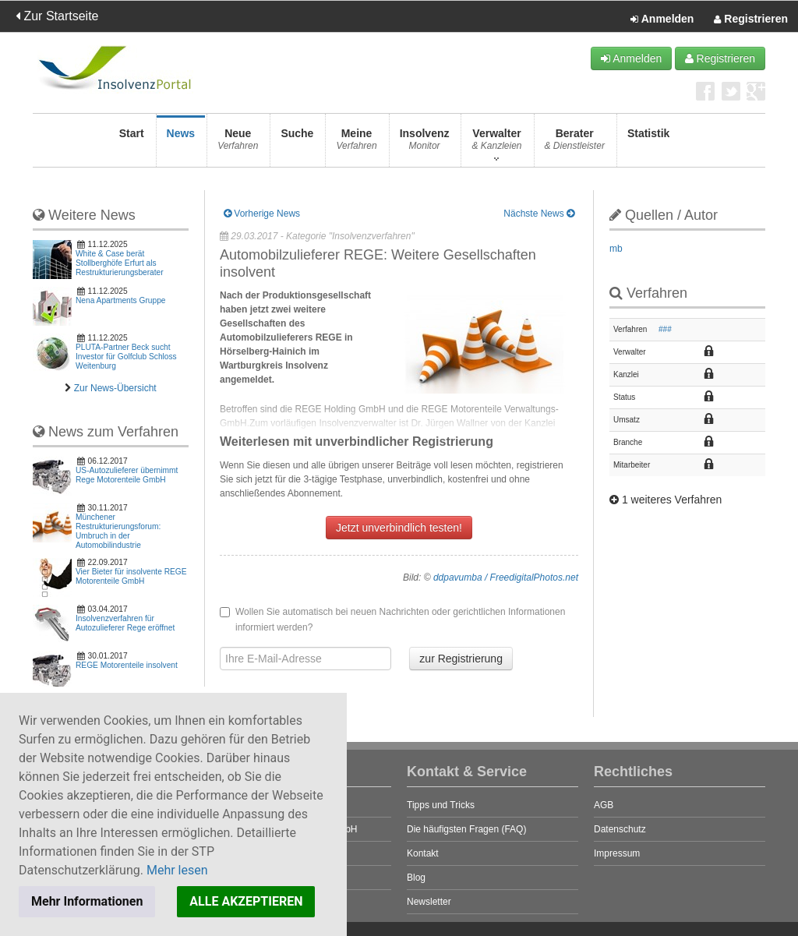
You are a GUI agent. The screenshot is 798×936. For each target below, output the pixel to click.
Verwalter (496, 144)
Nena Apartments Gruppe (121, 300)
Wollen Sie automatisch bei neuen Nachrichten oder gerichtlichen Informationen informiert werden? (392, 619)
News (181, 144)
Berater (575, 144)
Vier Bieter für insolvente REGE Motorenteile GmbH (131, 576)
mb (616, 248)
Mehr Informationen (87, 901)
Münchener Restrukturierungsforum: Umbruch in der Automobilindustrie (118, 531)
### (665, 329)
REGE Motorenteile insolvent (127, 665)
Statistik (648, 144)
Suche (297, 144)
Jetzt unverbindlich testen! (399, 527)
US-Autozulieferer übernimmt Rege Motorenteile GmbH (127, 475)
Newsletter (429, 901)
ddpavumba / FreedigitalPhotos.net (505, 577)
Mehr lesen (177, 870)
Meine (356, 144)
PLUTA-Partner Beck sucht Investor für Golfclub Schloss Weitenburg (126, 356)
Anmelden (662, 19)
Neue (237, 144)
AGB (603, 805)
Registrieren (751, 19)
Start (131, 144)
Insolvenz (425, 144)
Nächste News (538, 213)
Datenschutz (620, 829)
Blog (416, 877)
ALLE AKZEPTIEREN (245, 901)
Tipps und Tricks (441, 805)
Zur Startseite (57, 16)
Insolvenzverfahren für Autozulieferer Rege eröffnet (125, 623)
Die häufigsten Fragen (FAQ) (466, 829)
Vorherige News (262, 213)
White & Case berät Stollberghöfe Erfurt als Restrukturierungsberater (120, 263)
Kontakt (423, 853)
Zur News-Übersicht (115, 388)
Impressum (617, 853)
